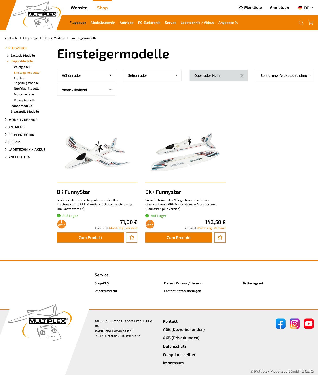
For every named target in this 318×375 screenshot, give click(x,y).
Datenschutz (174, 346)
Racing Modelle (25, 100)
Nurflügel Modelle (27, 88)
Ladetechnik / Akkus (197, 22)
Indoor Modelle (21, 105)
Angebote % (228, 22)
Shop (102, 7)
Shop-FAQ (102, 283)
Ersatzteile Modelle (25, 111)
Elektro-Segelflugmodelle (26, 80)
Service (102, 274)
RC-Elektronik (149, 22)
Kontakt (170, 321)
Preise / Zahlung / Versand (183, 283)
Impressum (173, 362)
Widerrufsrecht (106, 291)
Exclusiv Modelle (20, 55)
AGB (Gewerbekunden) (184, 329)
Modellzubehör (103, 22)
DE (303, 8)
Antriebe (127, 22)
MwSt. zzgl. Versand (123, 228)
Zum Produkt (90, 237)
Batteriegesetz (254, 283)
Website (79, 7)
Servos (170, 22)
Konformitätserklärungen (182, 291)
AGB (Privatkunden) (181, 337)
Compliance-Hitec (179, 354)
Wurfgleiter (22, 67)
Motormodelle (24, 94)
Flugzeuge (78, 22)
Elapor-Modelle (19, 61)
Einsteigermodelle (27, 72)
